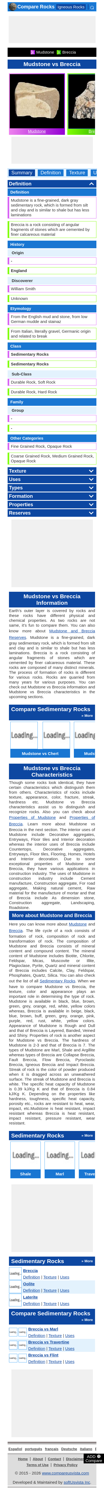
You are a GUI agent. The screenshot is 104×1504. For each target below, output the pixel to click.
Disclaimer (75, 1459)
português (33, 1449)
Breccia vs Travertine (48, 1342)
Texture (77, 173)
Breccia (16, 930)
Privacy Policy (65, 1465)
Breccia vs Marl (43, 1329)
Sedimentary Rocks (57, 981)
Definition (50, 173)
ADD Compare (94, 1458)
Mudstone (37, 131)
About (38, 1459)
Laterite (30, 1297)
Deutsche (69, 1449)
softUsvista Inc (77, 1482)
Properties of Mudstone (32, 817)
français (51, 1449)
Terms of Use (38, 1465)
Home (23, 1459)
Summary (21, 173)
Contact (54, 1459)
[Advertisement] (52, 29)
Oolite (29, 1283)
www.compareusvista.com (65, 1473)
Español (15, 1449)
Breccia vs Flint (43, 1355)
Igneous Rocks (71, 7)
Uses (64, 1277)
